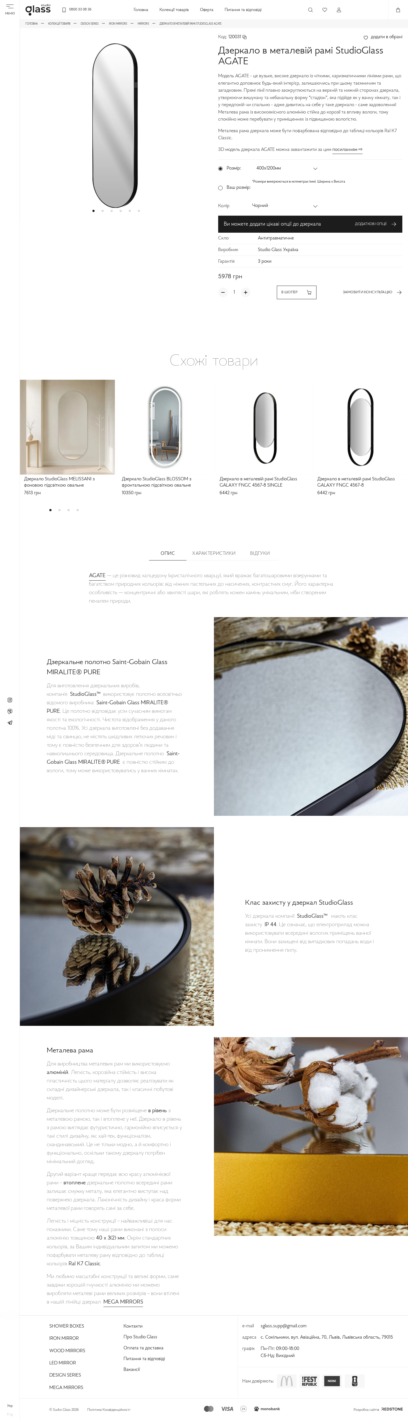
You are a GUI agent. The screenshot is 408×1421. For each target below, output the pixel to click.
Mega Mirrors (66, 1387)
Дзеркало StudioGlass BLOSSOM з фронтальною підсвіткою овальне (156, 482)
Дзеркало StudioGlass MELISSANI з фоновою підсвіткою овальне (59, 482)
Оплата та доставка (143, 1348)
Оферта (206, 10)
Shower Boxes (66, 1326)
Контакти (133, 1326)
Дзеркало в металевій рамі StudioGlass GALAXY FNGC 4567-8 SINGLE (258, 482)
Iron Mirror (64, 1338)
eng (10, 1414)
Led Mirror (62, 1363)
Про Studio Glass (140, 1337)
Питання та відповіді (243, 10)
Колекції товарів (174, 10)
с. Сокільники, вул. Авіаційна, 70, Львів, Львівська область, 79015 (327, 1337)
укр (10, 1406)
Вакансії (132, 1369)
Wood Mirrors (67, 1351)
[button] (93, 211)
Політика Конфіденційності (108, 1410)
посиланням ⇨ (347, 149)
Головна (141, 10)
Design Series (65, 1375)
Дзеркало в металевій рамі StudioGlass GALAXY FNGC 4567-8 (356, 482)
